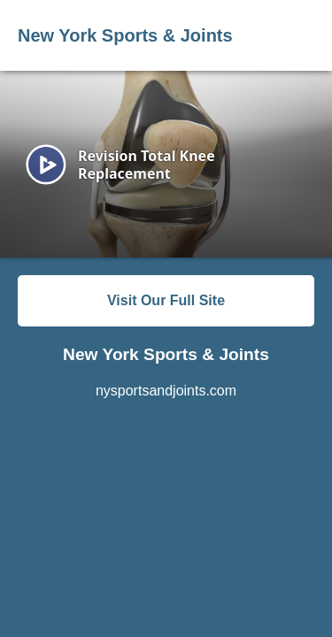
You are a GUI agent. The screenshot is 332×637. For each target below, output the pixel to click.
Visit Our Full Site (166, 300)
